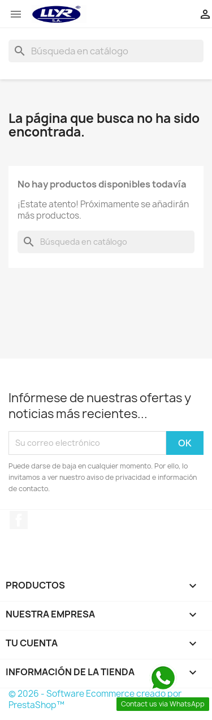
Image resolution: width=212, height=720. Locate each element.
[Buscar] (106, 51)
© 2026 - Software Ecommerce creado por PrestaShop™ (94, 699)
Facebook (19, 520)
